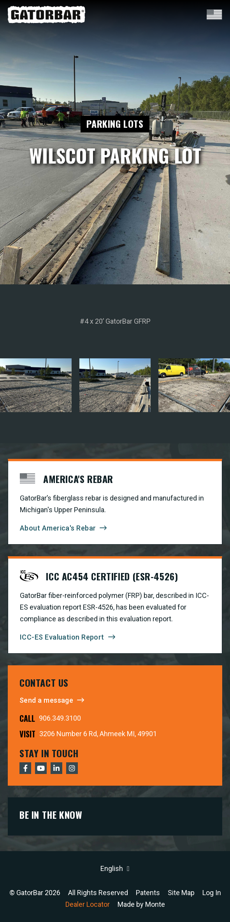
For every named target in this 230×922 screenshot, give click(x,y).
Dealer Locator (87, 904)
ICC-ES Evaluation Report (62, 637)
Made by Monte (141, 904)
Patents (148, 893)
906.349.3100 (60, 718)
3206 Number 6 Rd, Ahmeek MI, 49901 (98, 734)
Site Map (181, 893)
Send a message (46, 700)
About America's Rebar (58, 528)
